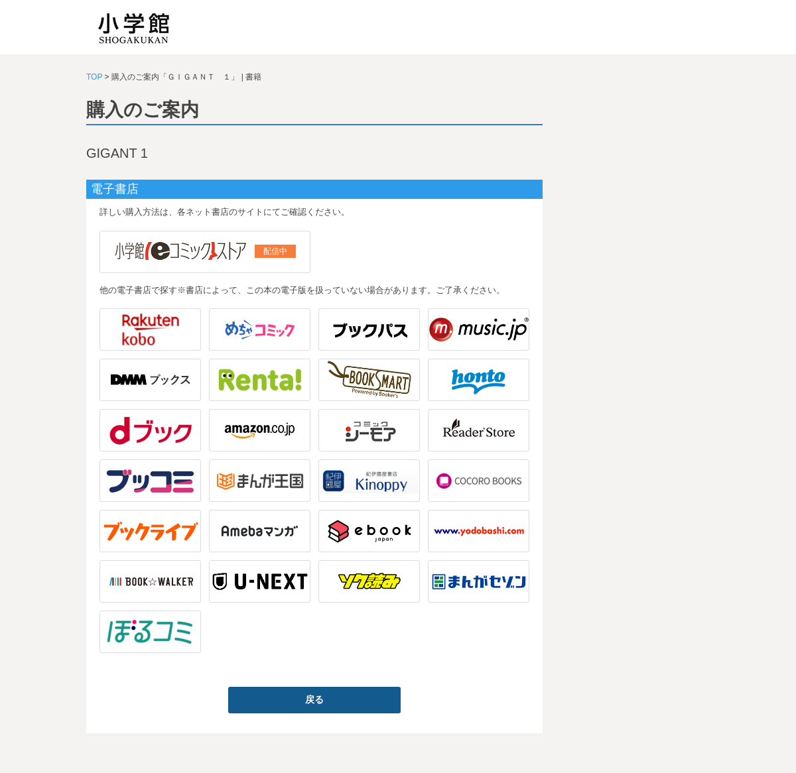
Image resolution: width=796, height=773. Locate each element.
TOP (94, 77)
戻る (314, 699)
